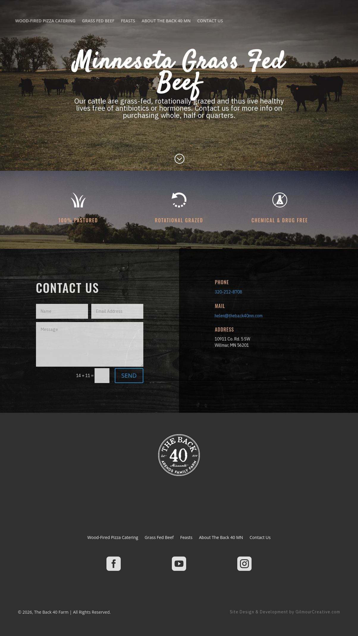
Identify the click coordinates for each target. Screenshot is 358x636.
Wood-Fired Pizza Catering (112, 537)
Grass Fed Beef (159, 537)
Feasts (36, 21)
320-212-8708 (228, 292)
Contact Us (118, 21)
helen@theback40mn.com (239, 315)
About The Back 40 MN (73, 21)
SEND (129, 375)
